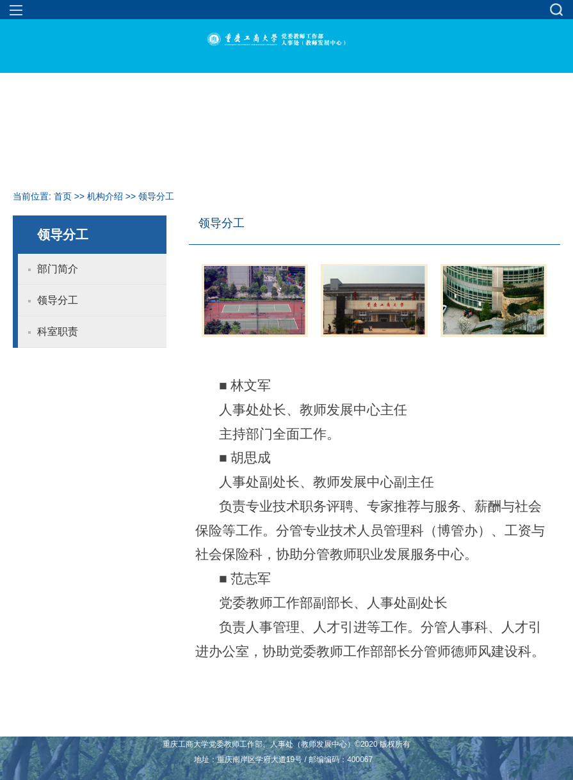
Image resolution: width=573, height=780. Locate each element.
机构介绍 (105, 196)
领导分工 (156, 196)
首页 (63, 196)
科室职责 (57, 331)
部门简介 (57, 268)
